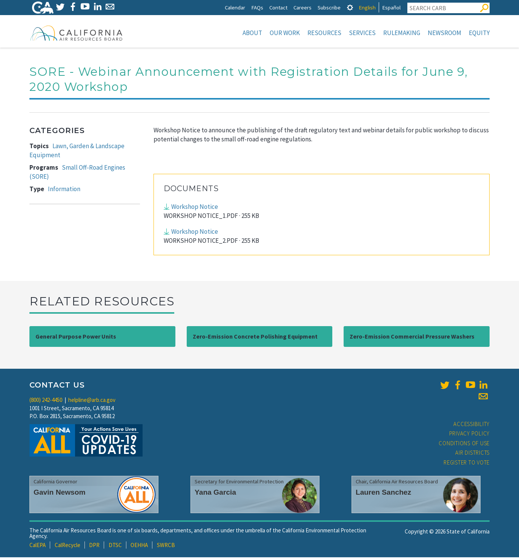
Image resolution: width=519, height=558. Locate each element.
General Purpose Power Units (75, 337)
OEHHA (139, 545)
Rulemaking (401, 33)
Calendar (235, 7)
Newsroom (444, 33)
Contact (278, 7)
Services (362, 33)
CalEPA (37, 545)
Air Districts (472, 453)
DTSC (115, 545)
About (252, 33)
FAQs (257, 7)
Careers (302, 7)
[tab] (350, 7)
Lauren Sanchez (383, 493)
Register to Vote (467, 463)
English (367, 7)
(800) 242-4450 (45, 400)
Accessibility (471, 424)
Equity (479, 33)
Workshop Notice (194, 207)
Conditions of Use (464, 444)
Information (64, 189)
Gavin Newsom (60, 493)
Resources (324, 33)
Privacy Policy (469, 434)
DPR (94, 545)
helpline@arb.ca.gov (91, 400)
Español (391, 7)
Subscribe (329, 7)
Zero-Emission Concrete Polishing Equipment (255, 337)
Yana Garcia (215, 493)
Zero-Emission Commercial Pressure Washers (412, 337)
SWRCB (166, 545)
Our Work (285, 33)
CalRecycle (67, 545)
